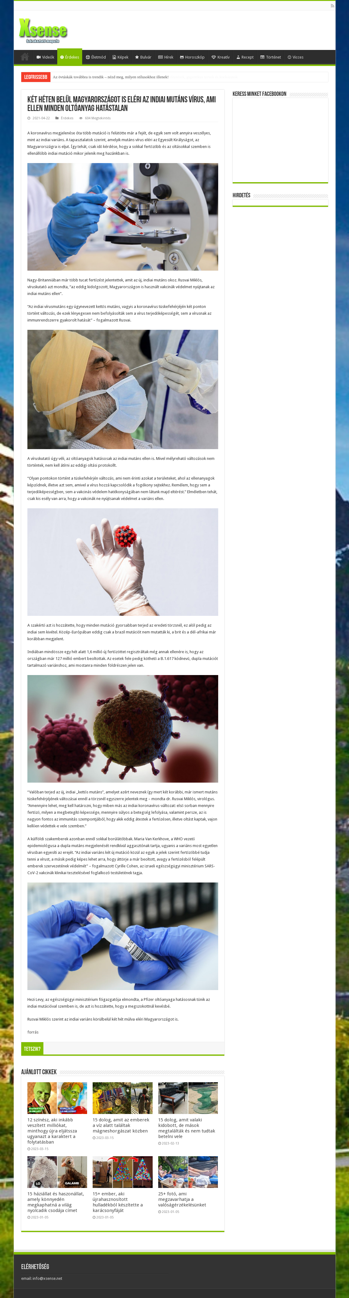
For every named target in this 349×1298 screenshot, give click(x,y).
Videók (45, 57)
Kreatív (220, 57)
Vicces (295, 57)
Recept (245, 57)
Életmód (96, 57)
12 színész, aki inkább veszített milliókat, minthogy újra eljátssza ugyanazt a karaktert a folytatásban (52, 1131)
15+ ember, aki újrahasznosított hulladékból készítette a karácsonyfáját (118, 1202)
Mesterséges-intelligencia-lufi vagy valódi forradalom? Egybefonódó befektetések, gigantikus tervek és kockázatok (145, 77)
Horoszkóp (192, 57)
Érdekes (69, 57)
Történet (270, 57)
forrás (32, 1032)
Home (25, 56)
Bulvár (143, 57)
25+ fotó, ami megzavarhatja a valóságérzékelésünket (182, 1199)
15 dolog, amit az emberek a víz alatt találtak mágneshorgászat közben (121, 1125)
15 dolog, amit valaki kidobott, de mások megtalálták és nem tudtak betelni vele (186, 1128)
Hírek (165, 57)
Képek (120, 57)
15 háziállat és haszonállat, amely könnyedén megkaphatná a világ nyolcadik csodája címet (55, 1202)
